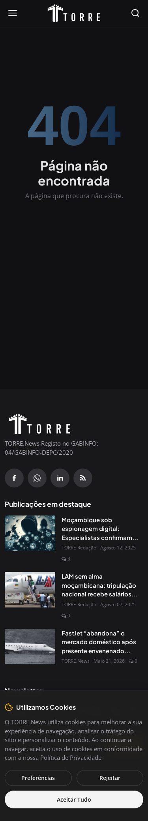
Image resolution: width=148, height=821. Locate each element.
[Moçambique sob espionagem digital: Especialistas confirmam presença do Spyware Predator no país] (30, 533)
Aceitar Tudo (74, 799)
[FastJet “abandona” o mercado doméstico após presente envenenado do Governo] (30, 646)
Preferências (38, 778)
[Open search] (135, 13)
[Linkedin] (60, 478)
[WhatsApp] (37, 478)
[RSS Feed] (82, 478)
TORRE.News (76, 661)
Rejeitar (109, 778)
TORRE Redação (79, 547)
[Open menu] (12, 13)
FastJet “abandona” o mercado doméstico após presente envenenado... (99, 641)
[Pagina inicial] (74, 13)
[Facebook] (14, 478)
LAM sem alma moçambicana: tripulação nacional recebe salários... (99, 585)
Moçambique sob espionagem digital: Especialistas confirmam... (100, 528)
